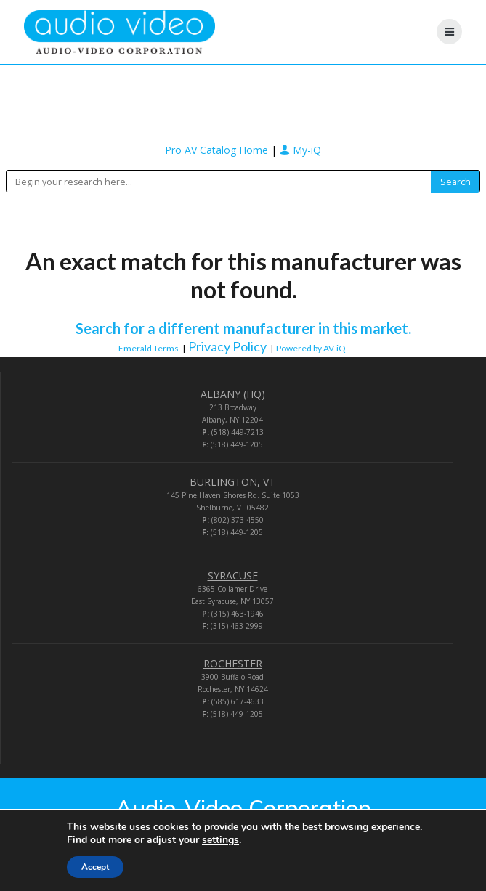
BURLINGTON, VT (232, 482)
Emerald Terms (148, 348)
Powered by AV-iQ (311, 348)
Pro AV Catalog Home (218, 150)
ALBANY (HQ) (233, 394)
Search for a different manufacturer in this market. (243, 328)
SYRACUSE (233, 575)
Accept (95, 867)
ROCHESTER (232, 663)
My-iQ (300, 150)
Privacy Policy (227, 346)
